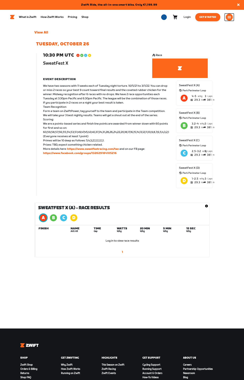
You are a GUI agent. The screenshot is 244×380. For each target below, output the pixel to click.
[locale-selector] (164, 17)
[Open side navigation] (229, 17)
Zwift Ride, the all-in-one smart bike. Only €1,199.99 (119, 4)
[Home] (12, 17)
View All (41, 33)
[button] (238, 5)
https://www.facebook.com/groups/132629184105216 (80, 154)
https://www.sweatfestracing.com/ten (93, 150)
